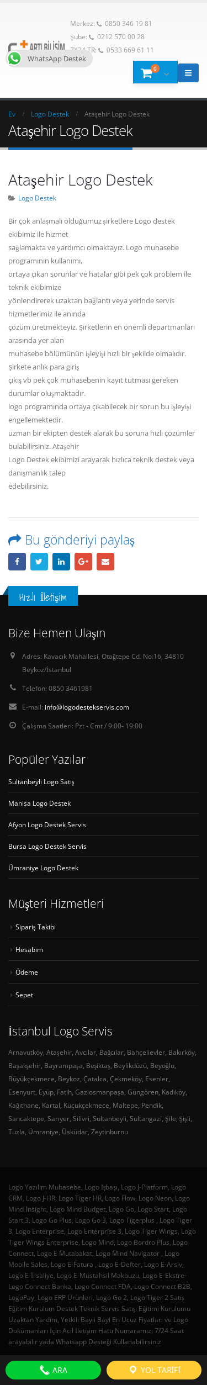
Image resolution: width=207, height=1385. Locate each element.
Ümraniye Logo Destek (43, 867)
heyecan (39, 561)
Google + (83, 561)
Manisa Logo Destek (39, 803)
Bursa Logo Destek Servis (47, 846)
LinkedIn (61, 561)
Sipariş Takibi (35, 926)
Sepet (24, 994)
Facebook (17, 561)
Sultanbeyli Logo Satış (41, 781)
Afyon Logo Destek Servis (47, 824)
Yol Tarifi (154, 1370)
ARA (53, 1370)
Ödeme (26, 972)
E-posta (105, 561)
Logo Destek (37, 197)
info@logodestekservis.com (87, 706)
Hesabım (29, 949)
